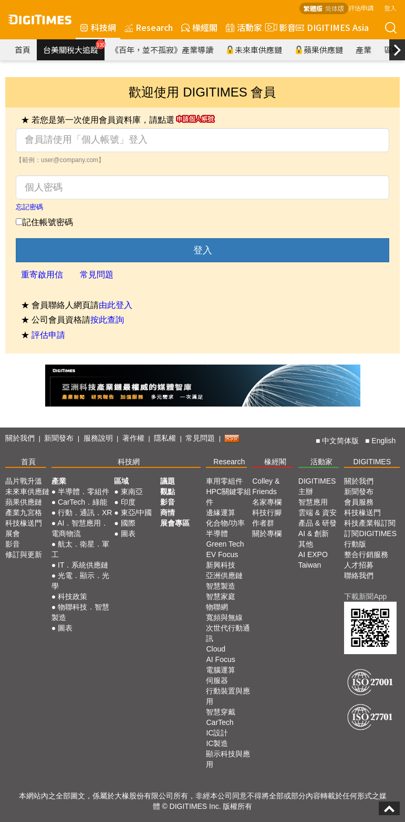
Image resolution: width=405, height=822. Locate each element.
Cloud (215, 649)
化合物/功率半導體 (225, 528)
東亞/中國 (136, 512)
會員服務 (358, 502)
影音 (279, 27)
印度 (128, 502)
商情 (167, 512)
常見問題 (96, 274)
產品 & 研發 (317, 523)
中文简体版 (340, 440)
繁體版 (313, 8)
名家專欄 (267, 502)
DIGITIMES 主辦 (317, 486)
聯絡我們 (358, 575)
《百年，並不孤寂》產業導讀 (162, 49)
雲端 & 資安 (317, 512)
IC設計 (217, 733)
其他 (305, 544)
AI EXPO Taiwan (313, 559)
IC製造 (217, 743)
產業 (363, 49)
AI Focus (220, 659)
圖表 (65, 628)
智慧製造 (220, 586)
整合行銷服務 (366, 554)
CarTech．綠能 (82, 502)
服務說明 (98, 438)
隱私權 (165, 438)
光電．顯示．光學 (80, 580)
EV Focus (222, 554)
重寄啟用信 (42, 274)
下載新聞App (365, 596)
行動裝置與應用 (228, 696)
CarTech (219, 722)
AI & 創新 (313, 533)
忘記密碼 (29, 207)
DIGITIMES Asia (332, 27)
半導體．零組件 (83, 491)
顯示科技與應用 (228, 759)
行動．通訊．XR (85, 512)
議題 (167, 481)
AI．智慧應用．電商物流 (80, 528)
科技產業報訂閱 (370, 523)
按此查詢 (107, 319)
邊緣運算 (220, 512)
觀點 (167, 491)
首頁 (22, 49)
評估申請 (360, 7)
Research (148, 27)
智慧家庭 (220, 596)
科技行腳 (267, 512)
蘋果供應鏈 (319, 49)
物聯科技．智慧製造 (80, 612)
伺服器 (217, 680)
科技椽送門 (23, 523)
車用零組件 (224, 481)
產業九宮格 (23, 512)
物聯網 (217, 607)
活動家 (244, 27)
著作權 (133, 438)
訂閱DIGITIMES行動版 (370, 538)
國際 (128, 523)
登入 (390, 7)
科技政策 (72, 596)
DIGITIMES (372, 461)
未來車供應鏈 (254, 49)
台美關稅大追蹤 (74, 47)
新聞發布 (59, 438)
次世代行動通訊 (228, 633)
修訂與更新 (23, 554)
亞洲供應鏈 (224, 575)
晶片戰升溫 (23, 481)
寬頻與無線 (224, 617)
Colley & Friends (265, 486)
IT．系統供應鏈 (83, 565)
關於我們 (20, 438)
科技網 (98, 27)
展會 (12, 533)
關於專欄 (267, 533)
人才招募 (358, 565)
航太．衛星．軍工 (80, 549)
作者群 (263, 523)
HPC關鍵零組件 (228, 496)
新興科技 (220, 565)
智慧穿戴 (220, 712)
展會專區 (175, 523)
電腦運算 (220, 670)
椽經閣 (199, 27)
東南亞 (132, 491)
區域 (121, 481)
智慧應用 (313, 502)
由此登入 (115, 305)
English (383, 440)
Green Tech (225, 544)
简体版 (334, 8)
